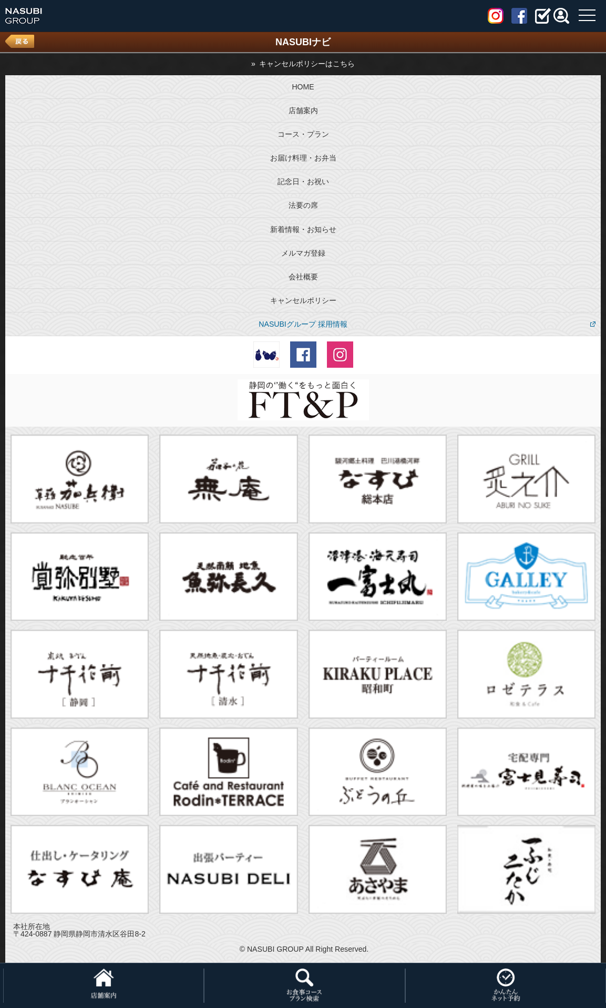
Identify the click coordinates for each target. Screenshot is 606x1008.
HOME (303, 86)
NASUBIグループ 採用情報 (303, 324)
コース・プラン (303, 134)
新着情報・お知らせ (303, 229)
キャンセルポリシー (303, 300)
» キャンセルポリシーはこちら (303, 63)
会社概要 (303, 276)
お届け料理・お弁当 (303, 158)
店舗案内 (303, 110)
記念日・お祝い (303, 181)
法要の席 (303, 205)
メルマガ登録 (303, 253)
